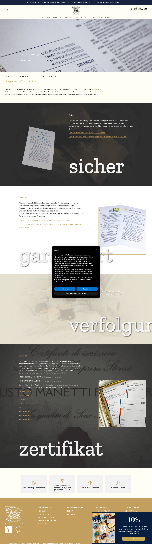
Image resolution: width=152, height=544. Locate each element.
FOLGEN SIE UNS (132, 508)
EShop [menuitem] (57, 18)
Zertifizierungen (47, 77)
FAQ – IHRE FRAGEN (46, 517)
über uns (25, 60)
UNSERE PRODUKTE (75, 508)
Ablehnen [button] (64, 289)
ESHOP (70, 511)
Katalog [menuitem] (45, 18)
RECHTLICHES (102, 508)
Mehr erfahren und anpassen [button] (76, 293)
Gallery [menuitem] (81, 18)
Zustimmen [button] (87, 289)
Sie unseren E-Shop (117, 2)
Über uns (25, 77)
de (6, 10)
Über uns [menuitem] (68, 18)
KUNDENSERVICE (45, 508)
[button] (97, 249)
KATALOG (71, 514)
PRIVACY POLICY (103, 511)
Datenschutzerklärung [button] (77, 257)
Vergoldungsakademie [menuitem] (100, 18)
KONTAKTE (42, 511)
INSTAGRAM (132, 511)
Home (8, 77)
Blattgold (95, 90)
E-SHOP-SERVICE (45, 514)
